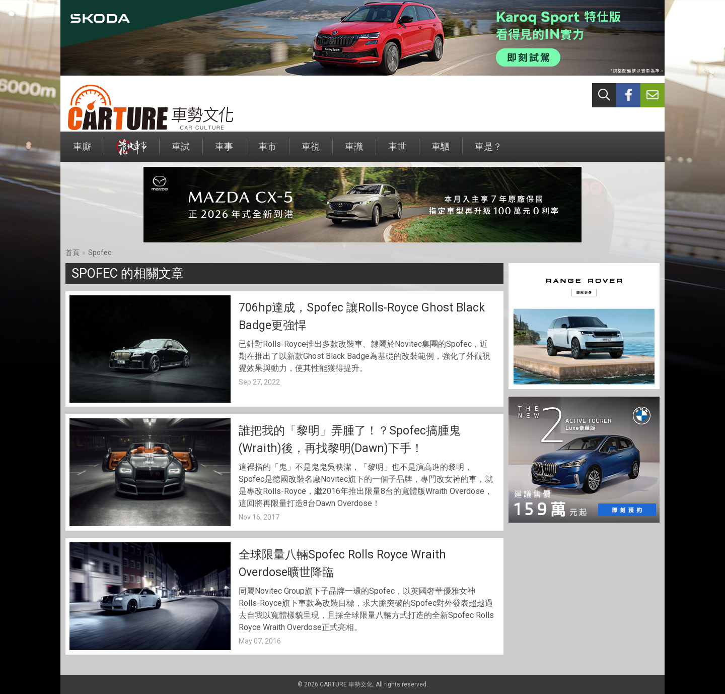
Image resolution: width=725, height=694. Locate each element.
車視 (310, 151)
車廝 (82, 151)
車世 (397, 151)
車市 (267, 151)
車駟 (440, 151)
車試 (180, 151)
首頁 (72, 252)
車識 (354, 151)
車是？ (488, 151)
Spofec (99, 252)
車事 (224, 151)
